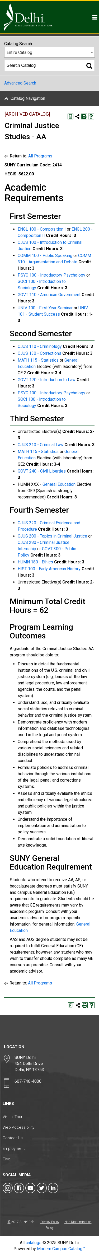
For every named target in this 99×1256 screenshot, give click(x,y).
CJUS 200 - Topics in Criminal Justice (52, 536)
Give (6, 1159)
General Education (59, 484)
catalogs (33, 1242)
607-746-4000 (28, 1081)
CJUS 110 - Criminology (40, 346)
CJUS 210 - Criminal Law (40, 444)
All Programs (40, 155)
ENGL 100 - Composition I (42, 229)
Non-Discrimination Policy (68, 1225)
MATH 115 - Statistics (38, 360)
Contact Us (13, 1138)
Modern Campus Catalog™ (61, 1248)
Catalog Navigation (28, 98)
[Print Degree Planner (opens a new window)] (70, 116)
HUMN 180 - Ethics (35, 561)
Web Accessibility (18, 1127)
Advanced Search (20, 83)
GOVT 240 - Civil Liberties (42, 471)
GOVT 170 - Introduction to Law (47, 379)
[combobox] (49, 52)
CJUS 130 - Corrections (39, 353)
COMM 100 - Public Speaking (45, 255)
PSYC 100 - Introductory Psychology (51, 275)
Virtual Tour (12, 1116)
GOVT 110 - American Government (49, 294)
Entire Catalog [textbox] (19, 52)
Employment (14, 1148)
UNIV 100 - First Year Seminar (45, 307)
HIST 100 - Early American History (49, 568)
